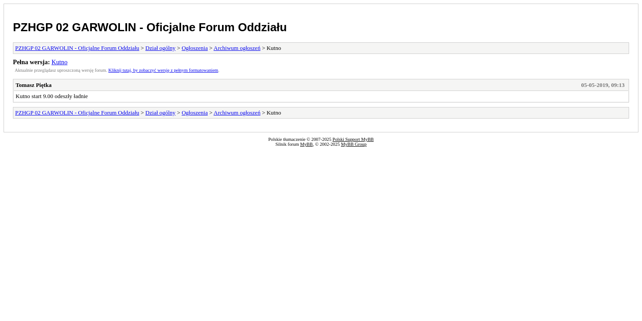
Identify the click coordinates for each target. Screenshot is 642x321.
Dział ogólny (160, 48)
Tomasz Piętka (34, 85)
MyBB (306, 144)
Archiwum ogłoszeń (237, 48)
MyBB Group (353, 144)
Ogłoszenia (194, 48)
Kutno (60, 62)
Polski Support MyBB (353, 139)
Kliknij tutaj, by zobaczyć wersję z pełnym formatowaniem (163, 70)
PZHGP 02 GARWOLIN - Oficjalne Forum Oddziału (150, 27)
